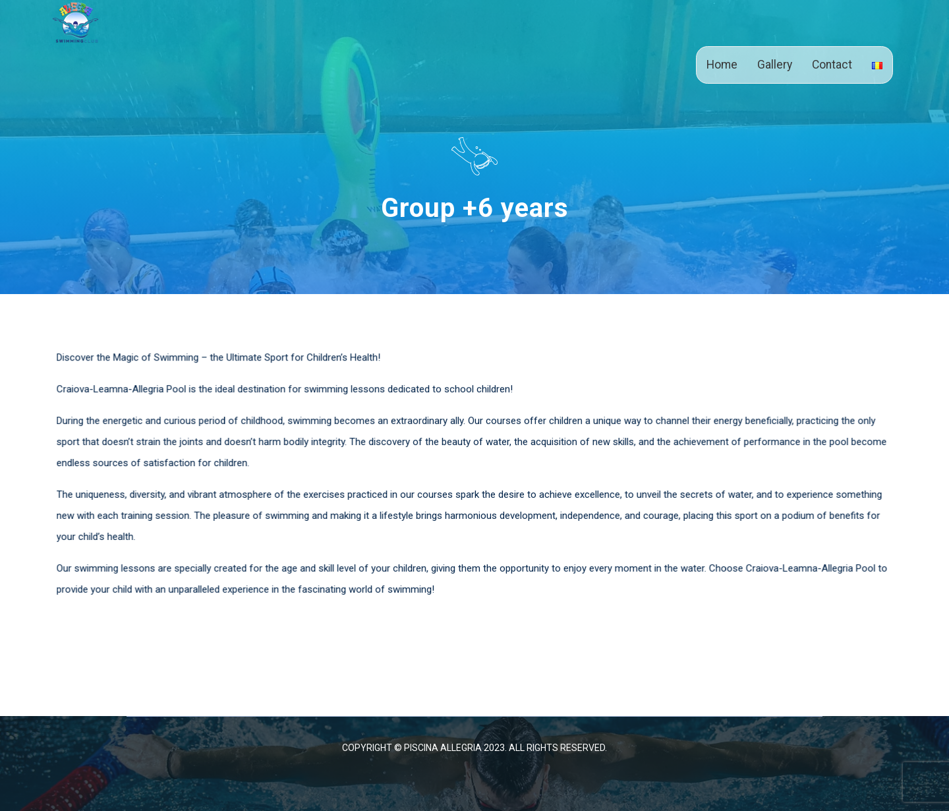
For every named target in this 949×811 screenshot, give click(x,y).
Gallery (774, 64)
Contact (832, 64)
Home (721, 64)
